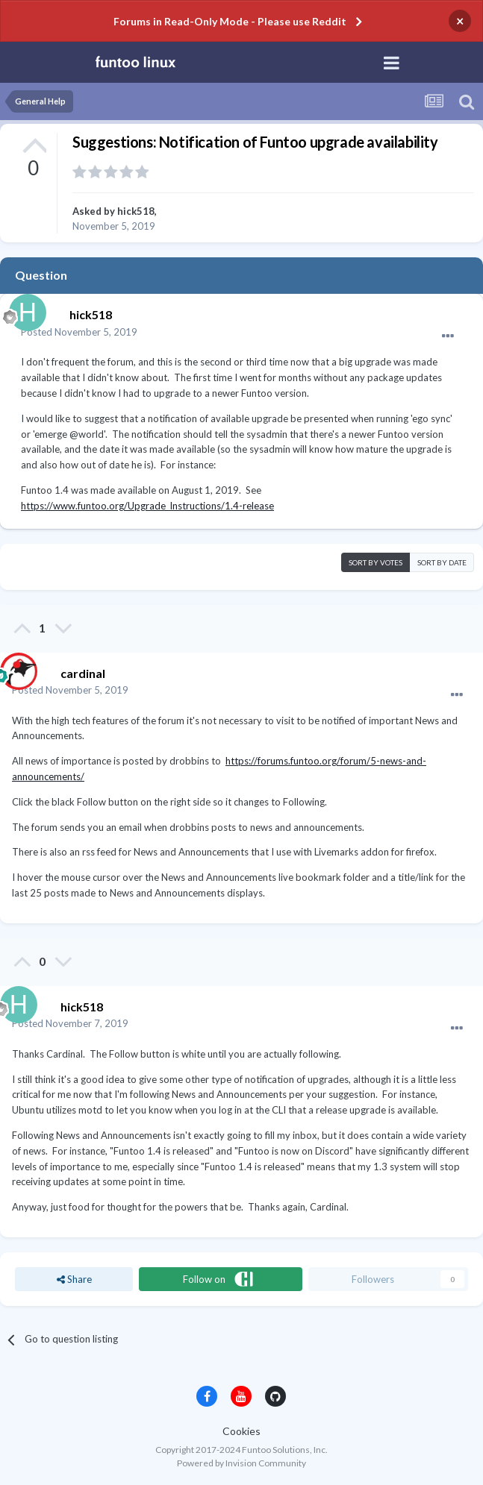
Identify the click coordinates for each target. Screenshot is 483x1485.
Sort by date (442, 562)
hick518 (136, 211)
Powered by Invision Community (241, 1463)
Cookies (241, 1431)
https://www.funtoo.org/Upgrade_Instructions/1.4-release (147, 506)
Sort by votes (375, 562)
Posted (79, 332)
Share (74, 1279)
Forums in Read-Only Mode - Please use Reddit (229, 21)
